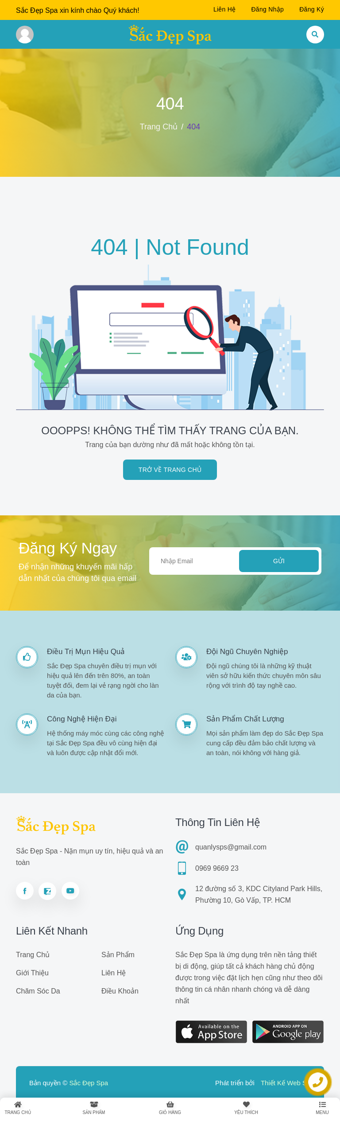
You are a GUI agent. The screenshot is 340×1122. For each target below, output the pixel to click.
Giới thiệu (32, 973)
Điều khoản (120, 991)
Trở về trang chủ (170, 469)
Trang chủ (159, 126)
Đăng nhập (267, 9)
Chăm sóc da (38, 991)
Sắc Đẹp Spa (88, 1083)
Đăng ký (311, 9)
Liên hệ (224, 9)
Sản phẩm (118, 954)
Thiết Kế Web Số (286, 1083)
